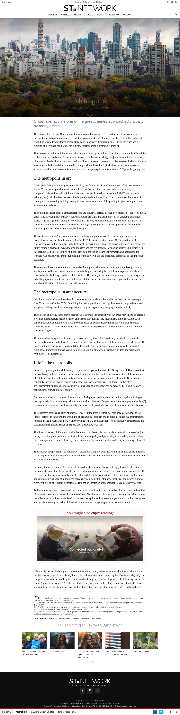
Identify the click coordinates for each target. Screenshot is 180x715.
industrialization (64, 618)
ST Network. (86, 700)
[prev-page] (87, 663)
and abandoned (92, 490)
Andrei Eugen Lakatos (80, 108)
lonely (80, 490)
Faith (52, 648)
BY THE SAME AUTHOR (105, 626)
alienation (43, 618)
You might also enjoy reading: (90, 513)
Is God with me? (57, 651)
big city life (52, 618)
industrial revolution (48, 134)
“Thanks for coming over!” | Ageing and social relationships (90, 654)
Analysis (78, 2)
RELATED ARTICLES (71, 626)
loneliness (76, 618)
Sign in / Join (6, 2)
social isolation (96, 618)
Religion (114, 15)
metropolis (85, 618)
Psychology (109, 648)
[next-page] (92, 663)
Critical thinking (71, 15)
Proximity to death (141, 651)
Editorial (86, 2)
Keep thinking (97, 2)
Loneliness (26, 648)
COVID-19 (52, 15)
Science (127, 15)
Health (101, 15)
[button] (176, 15)
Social (89, 15)
